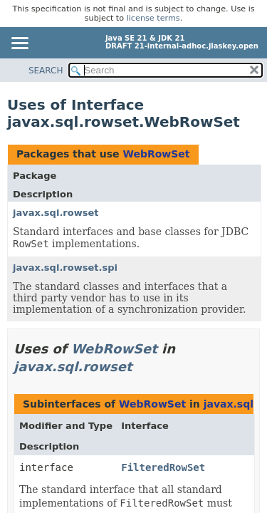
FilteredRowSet (163, 467)
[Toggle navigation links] (19, 44)
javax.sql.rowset (56, 212)
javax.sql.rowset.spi (65, 267)
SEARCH (45, 71)
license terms (153, 18)
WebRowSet (155, 154)
